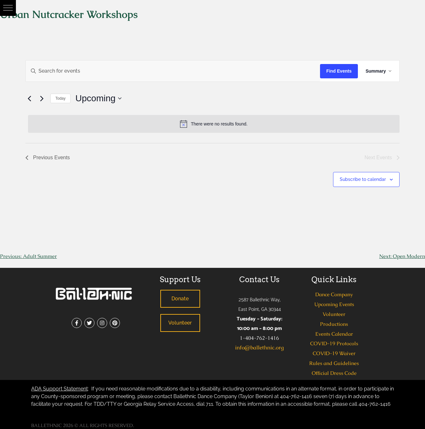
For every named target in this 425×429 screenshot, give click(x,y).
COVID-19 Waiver (334, 353)
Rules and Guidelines (334, 363)
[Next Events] (41, 98)
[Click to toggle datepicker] (98, 98)
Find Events (339, 71)
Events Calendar (334, 334)
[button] (8, 8)
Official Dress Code (334, 373)
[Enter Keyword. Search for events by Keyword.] (173, 71)
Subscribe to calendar (363, 179)
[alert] (214, 124)
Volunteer (334, 314)
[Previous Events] (29, 98)
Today (60, 98)
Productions (334, 324)
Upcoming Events (334, 304)
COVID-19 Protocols (334, 343)
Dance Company (334, 294)
